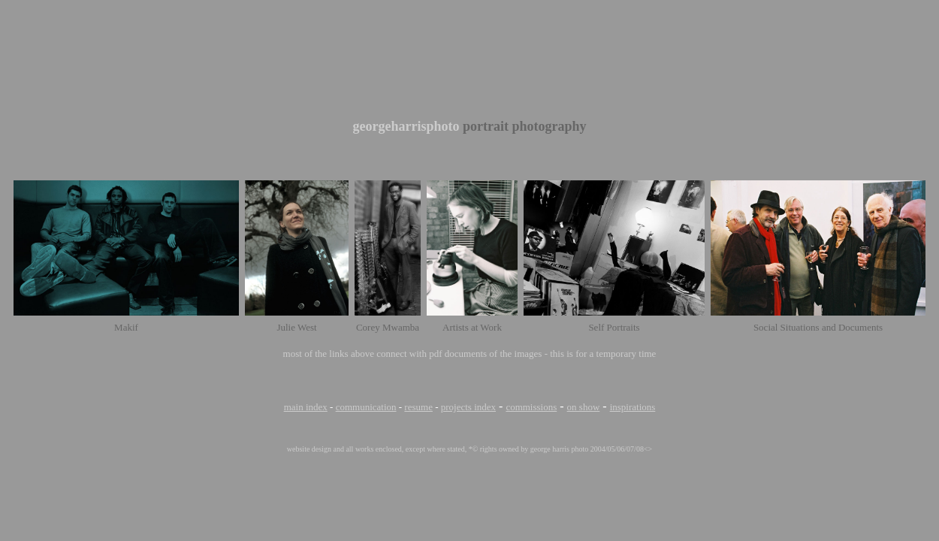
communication (366, 407)
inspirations (633, 407)
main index (306, 407)
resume (418, 407)
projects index (468, 407)
